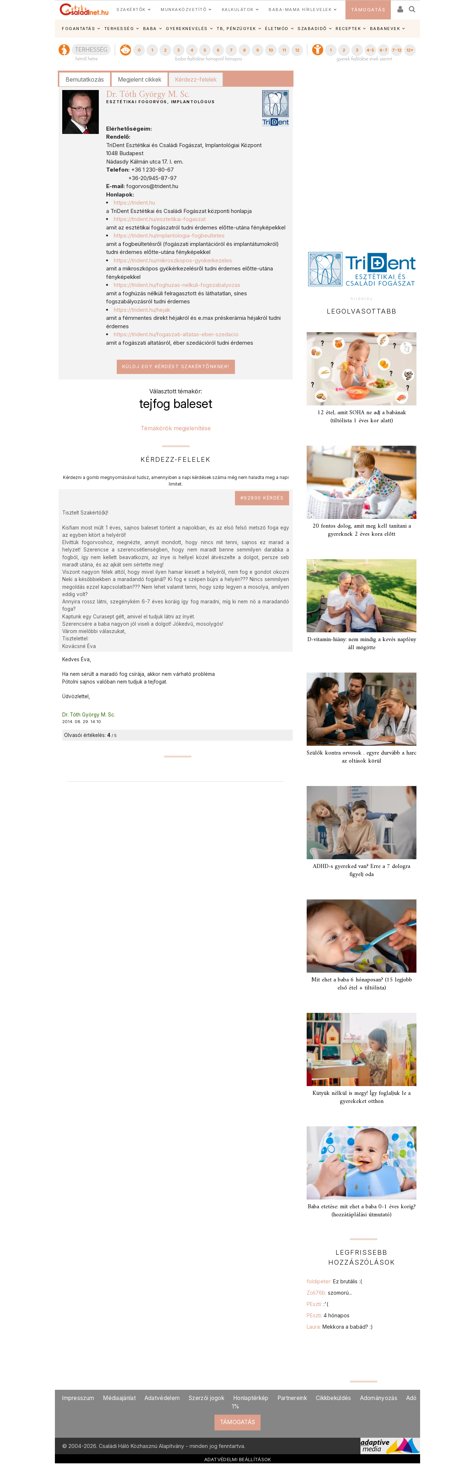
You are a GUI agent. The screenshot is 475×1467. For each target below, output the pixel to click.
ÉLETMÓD (277, 28)
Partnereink (292, 1398)
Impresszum (78, 1398)
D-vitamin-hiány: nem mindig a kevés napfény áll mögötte (361, 643)
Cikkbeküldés (333, 1398)
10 (270, 50)
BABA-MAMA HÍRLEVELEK (300, 9)
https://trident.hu (134, 202)
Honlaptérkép (251, 1398)
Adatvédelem (162, 1398)
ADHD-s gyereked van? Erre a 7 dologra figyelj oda (361, 870)
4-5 (370, 50)
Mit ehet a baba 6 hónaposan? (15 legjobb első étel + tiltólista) (361, 984)
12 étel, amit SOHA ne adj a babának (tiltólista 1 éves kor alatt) (361, 417)
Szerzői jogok (206, 1398)
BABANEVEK (385, 28)
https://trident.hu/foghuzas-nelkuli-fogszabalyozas (177, 284)
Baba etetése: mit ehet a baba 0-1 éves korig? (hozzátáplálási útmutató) (362, 1211)
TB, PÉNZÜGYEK (236, 28)
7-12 (396, 50)
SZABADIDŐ (312, 28)
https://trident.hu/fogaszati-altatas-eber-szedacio (176, 334)
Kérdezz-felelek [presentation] (196, 79)
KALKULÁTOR (238, 9)
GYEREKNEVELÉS (187, 28)
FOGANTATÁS (78, 28)
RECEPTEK (348, 28)
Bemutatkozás (85, 79)
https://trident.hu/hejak (142, 309)
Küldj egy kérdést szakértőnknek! (175, 366)
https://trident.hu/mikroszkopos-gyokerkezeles (173, 260)
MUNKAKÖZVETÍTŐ (183, 9)
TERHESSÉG (119, 28)
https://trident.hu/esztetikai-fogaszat (160, 219)
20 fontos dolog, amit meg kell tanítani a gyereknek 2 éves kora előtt (362, 530)
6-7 (383, 50)
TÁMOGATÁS (368, 9)
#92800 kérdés (262, 498)
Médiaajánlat (119, 1398)
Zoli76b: (329, 1293)
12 (297, 50)
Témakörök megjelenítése (176, 428)
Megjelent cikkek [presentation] (139, 79)
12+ (410, 50)
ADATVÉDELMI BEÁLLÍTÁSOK (237, 1459)
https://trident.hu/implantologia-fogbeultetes (169, 235)
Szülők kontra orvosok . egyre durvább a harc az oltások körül (361, 757)
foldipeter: (334, 1281)
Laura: (340, 1327)
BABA (150, 28)
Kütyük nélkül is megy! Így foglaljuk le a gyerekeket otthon (362, 1097)
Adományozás (378, 1398)
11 (284, 50)
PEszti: (317, 1304)
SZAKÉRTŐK (131, 9)
